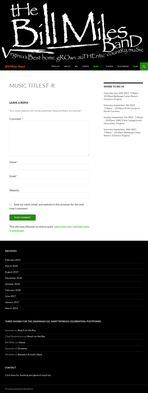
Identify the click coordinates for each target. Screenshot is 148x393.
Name (13, 162)
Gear (135, 66)
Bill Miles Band (15, 66)
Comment (16, 118)
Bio (76, 66)
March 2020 (11, 265)
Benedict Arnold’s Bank (30, 354)
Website (14, 190)
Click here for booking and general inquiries (28, 375)
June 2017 (10, 296)
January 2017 (12, 302)
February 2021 (13, 259)
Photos (109, 66)
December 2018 (13, 278)
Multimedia (123, 66)
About (67, 66)
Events (85, 66)
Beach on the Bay (27, 330)
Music (96, 66)
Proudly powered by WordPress (19, 389)
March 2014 (11, 308)
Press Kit (55, 66)
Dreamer (22, 348)
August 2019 (11, 271)
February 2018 (13, 290)
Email (13, 176)
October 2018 (12, 284)
